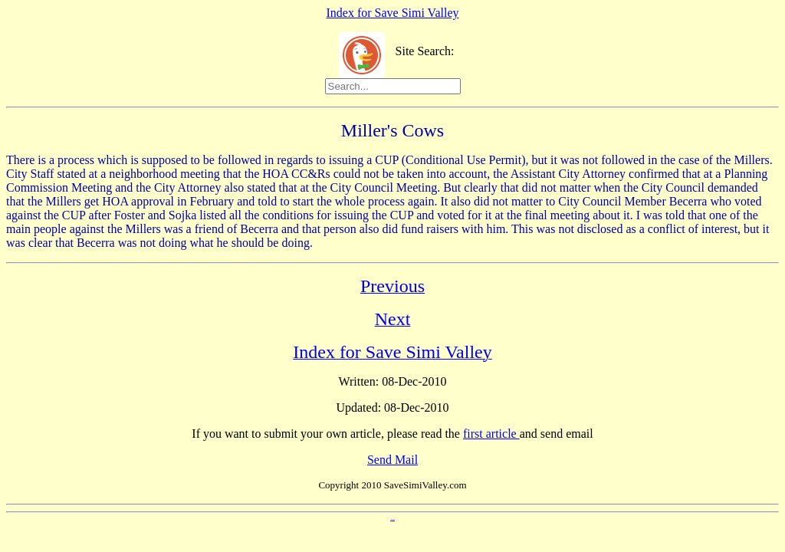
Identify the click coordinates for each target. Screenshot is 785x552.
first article (491, 433)
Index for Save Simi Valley (392, 12)
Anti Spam (392, 519)
